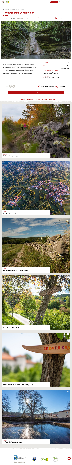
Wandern (14, 9)
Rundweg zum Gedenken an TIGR (21, 9)
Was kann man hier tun (8, 9)
